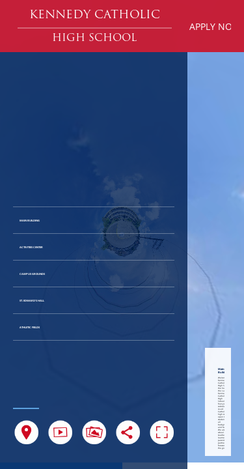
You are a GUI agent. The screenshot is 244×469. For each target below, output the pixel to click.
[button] (94, 16)
